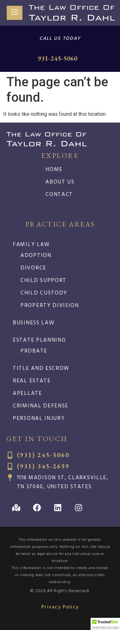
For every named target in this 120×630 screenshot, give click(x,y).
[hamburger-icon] (14, 13)
